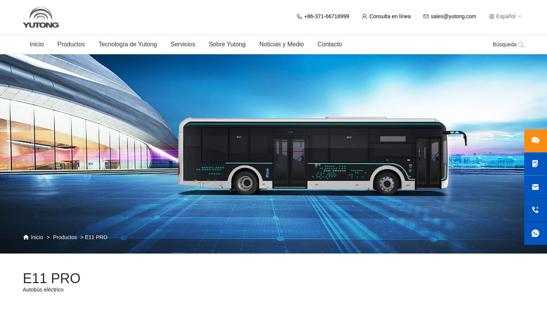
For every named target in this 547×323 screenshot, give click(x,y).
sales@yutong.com (449, 16)
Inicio (37, 44)
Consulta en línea (386, 16)
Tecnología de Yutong (127, 44)
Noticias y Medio (281, 44)
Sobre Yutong (227, 44)
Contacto (330, 44)
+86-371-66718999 (323, 16)
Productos (71, 44)
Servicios (183, 44)
